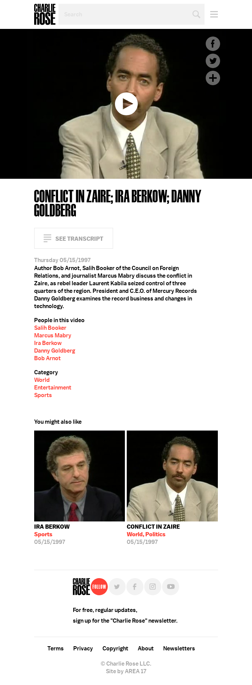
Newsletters (179, 648)
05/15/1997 (52, 534)
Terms (55, 648)
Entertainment (52, 387)
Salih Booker (50, 328)
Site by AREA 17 (126, 671)
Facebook (213, 44)
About (146, 648)
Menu (211, 14)
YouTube (170, 586)
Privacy (83, 648)
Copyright (115, 648)
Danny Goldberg (54, 350)
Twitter (213, 61)
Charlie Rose (44, 14)
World (42, 380)
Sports (43, 395)
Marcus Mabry (52, 335)
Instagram (152, 586)
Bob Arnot (47, 358)
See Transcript (79, 238)
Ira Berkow (48, 343)
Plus (213, 78)
